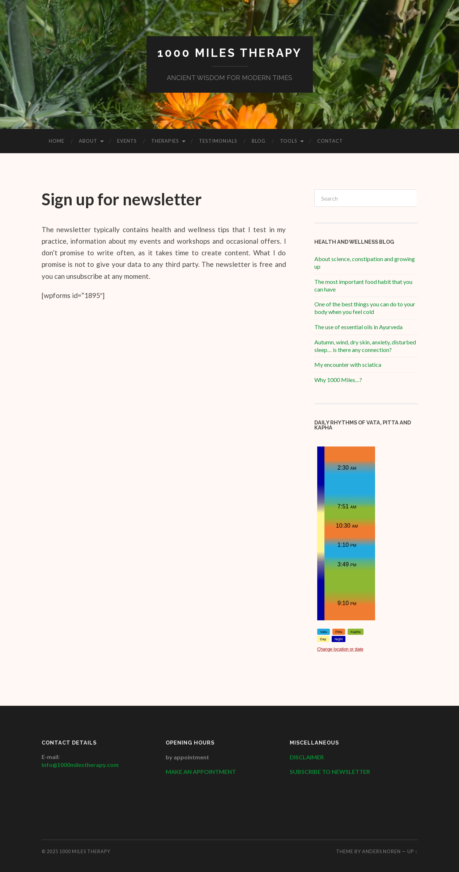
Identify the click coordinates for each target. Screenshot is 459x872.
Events (127, 141)
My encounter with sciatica (347, 364)
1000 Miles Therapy (229, 52)
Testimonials (218, 141)
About (88, 141)
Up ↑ (412, 851)
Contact (330, 141)
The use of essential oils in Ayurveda (358, 326)
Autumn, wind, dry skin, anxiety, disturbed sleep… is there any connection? (365, 346)
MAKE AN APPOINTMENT (201, 771)
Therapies (165, 141)
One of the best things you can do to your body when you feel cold (364, 308)
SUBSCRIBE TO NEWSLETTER (330, 771)
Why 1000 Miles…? (338, 379)
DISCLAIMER (307, 757)
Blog (258, 141)
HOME (56, 141)
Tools (288, 141)
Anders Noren (381, 851)
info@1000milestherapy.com (80, 764)
